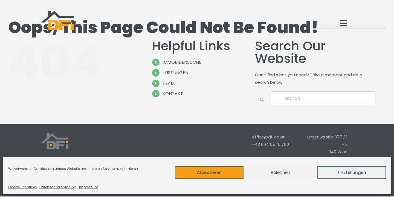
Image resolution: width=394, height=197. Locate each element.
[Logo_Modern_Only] (57, 20)
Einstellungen (351, 172)
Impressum (88, 187)
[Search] (262, 99)
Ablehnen (280, 172)
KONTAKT (173, 94)
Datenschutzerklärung (57, 187)
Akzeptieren (209, 172)
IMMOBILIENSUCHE (182, 62)
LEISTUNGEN (175, 72)
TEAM (169, 83)
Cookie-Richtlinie (22, 187)
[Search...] (323, 98)
